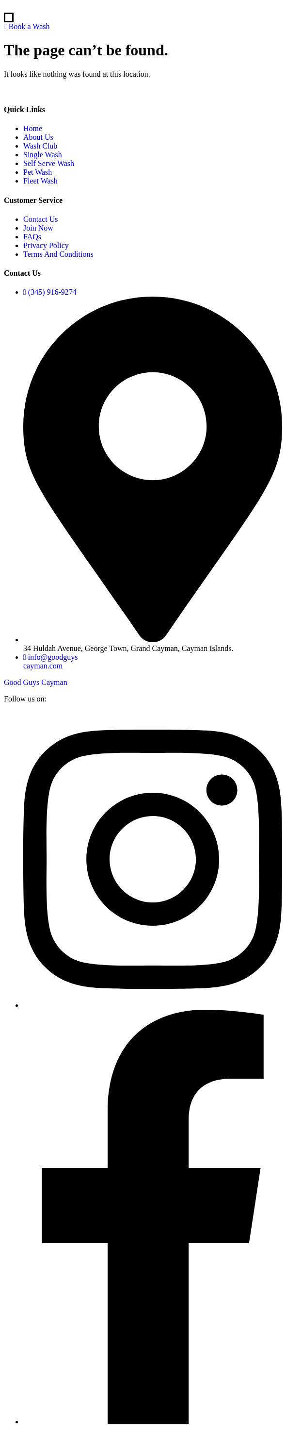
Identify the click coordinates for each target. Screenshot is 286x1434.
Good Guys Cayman (35, 682)
